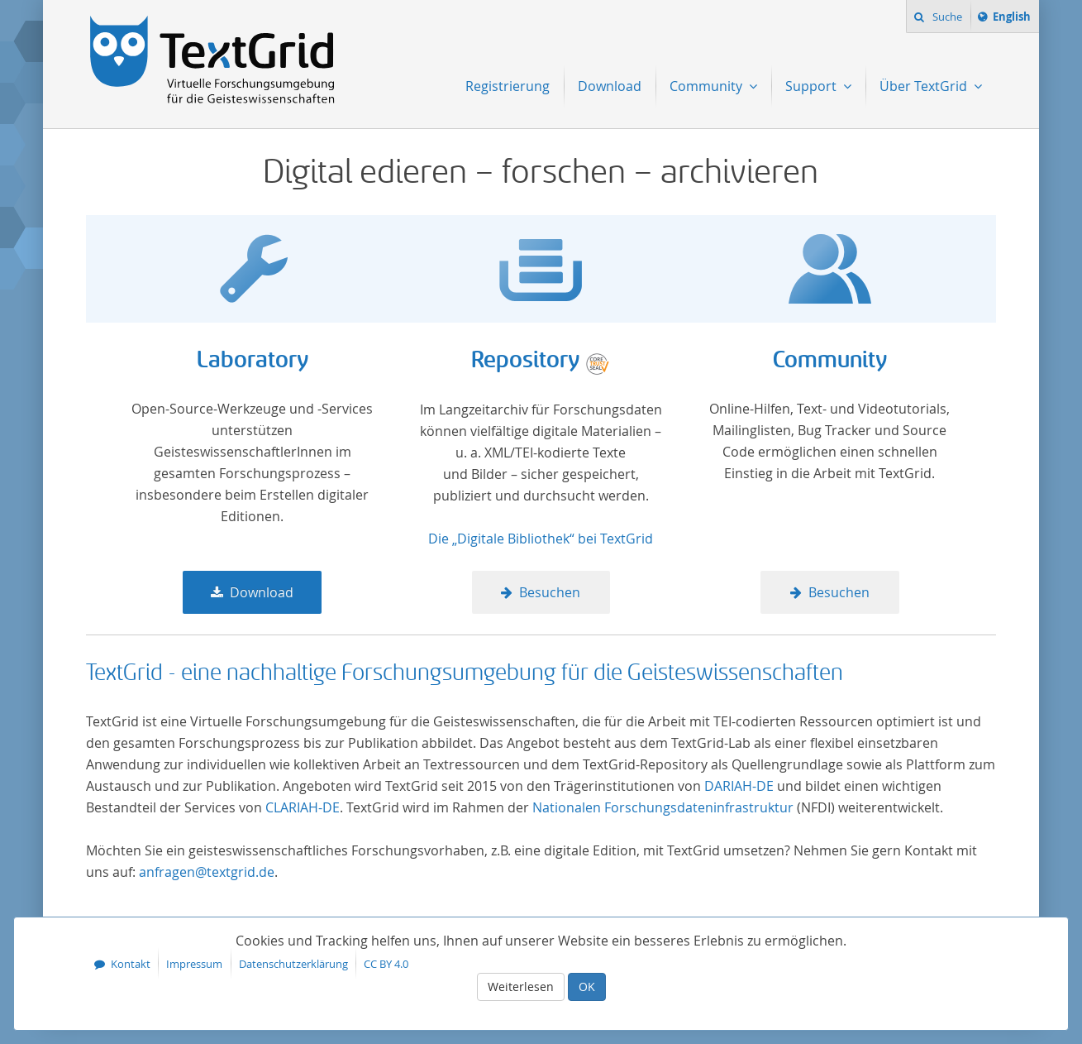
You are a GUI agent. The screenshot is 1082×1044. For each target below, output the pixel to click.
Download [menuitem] (609, 86)
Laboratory (252, 360)
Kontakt (130, 963)
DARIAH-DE (739, 786)
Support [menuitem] (812, 86)
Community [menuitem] (708, 86)
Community (830, 360)
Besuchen (549, 592)
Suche (946, 16)
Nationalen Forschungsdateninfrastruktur (663, 807)
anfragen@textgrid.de (206, 872)
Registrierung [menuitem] (507, 86)
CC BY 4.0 (386, 963)
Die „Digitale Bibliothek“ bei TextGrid (540, 538)
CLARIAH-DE (302, 807)
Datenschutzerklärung (293, 963)
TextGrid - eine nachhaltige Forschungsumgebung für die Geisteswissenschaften (464, 672)
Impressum (194, 963)
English (1014, 19)
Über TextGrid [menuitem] (924, 86)
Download (261, 592)
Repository (525, 360)
